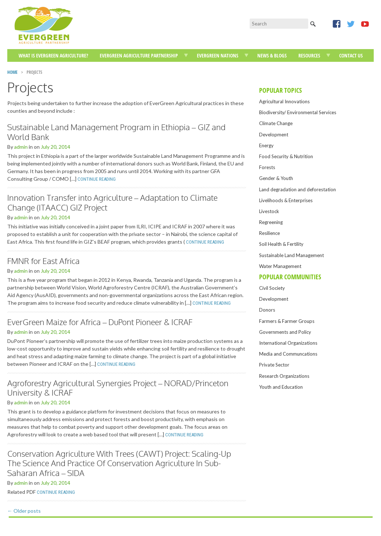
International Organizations (288, 343)
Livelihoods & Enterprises (286, 200)
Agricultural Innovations (284, 101)
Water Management (280, 266)
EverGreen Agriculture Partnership (139, 55)
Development (273, 134)
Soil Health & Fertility (281, 244)
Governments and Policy (285, 332)
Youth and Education (281, 387)
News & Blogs (272, 55)
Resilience (269, 233)
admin (21, 147)
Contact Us (351, 55)
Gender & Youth (276, 178)
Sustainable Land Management (291, 255)
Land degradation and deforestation (297, 189)
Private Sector (274, 365)
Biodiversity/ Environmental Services (297, 112)
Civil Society (272, 288)
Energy (266, 145)
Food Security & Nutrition (286, 156)
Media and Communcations (288, 354)
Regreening (271, 222)
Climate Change (276, 123)
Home (12, 72)
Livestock (269, 211)
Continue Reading (97, 179)
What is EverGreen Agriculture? (53, 55)
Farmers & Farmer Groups (286, 321)
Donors (267, 310)
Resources (309, 55)
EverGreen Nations (217, 55)
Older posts (24, 511)
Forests (267, 167)
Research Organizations (284, 376)
